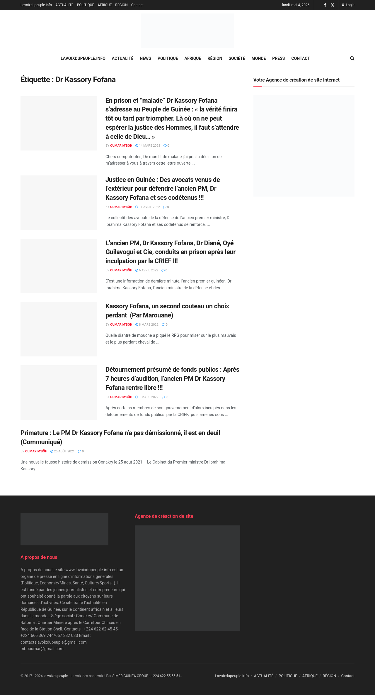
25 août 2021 (62, 451)
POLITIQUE (85, 5)
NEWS (145, 58)
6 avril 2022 (146, 270)
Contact (137, 5)
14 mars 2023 (147, 146)
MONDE (259, 58)
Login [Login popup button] (348, 5)
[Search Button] (352, 58)
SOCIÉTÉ (237, 58)
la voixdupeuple (56, 676)
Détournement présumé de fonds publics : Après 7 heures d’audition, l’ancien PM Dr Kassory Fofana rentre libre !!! (172, 378)
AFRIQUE (105, 5)
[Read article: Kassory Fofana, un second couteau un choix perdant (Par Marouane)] (59, 329)
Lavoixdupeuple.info (36, 5)
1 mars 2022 (146, 397)
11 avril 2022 (147, 207)
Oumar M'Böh (121, 146)
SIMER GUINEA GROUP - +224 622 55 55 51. (146, 676)
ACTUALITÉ (64, 5)
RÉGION (121, 5)
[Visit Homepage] (187, 30)
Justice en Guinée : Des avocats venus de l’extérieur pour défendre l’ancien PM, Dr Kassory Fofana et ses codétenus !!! (162, 189)
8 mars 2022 (146, 325)
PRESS (278, 58)
